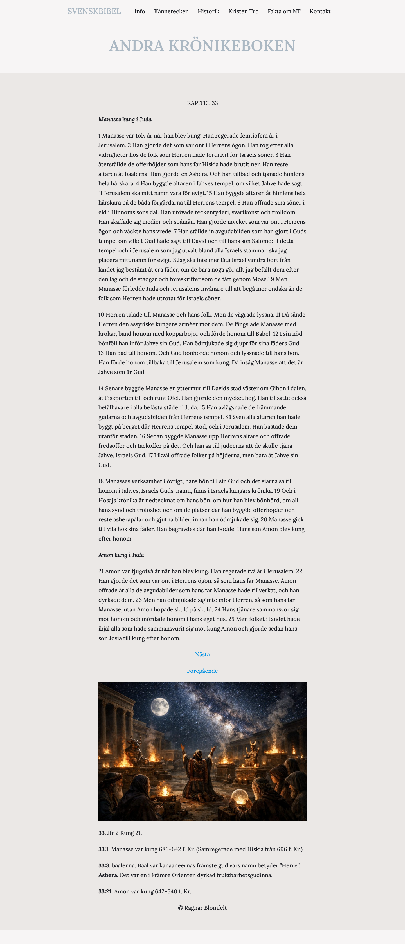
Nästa (202, 654)
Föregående (202, 670)
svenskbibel (94, 11)
